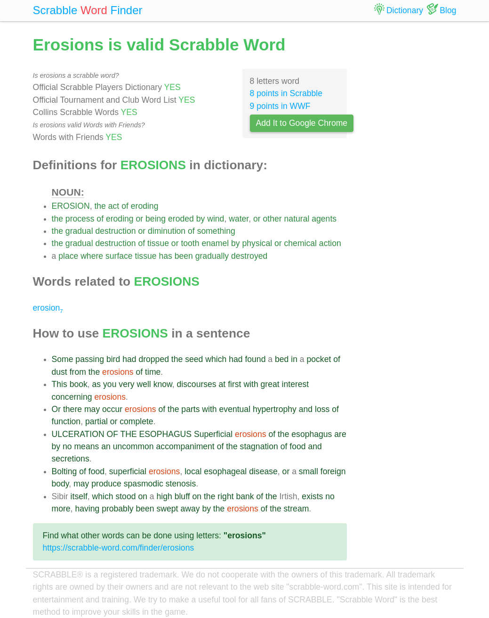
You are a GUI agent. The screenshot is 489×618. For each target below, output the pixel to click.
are (340, 434)
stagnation (259, 446)
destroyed (249, 256)
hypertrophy (275, 409)
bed (282, 359)
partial (96, 421)
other (272, 218)
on (142, 496)
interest (295, 384)
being (155, 218)
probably (118, 508)
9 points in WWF (280, 106)
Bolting (64, 471)
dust (59, 372)
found (255, 359)
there (72, 409)
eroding (145, 206)
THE (128, 434)
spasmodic (143, 483)
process (80, 218)
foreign (333, 471)
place (68, 256)
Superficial (213, 434)
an (106, 446)
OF (112, 434)
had (129, 359)
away (190, 508)
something (216, 231)
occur (112, 409)
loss (322, 409)
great (270, 384)
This (59, 384)
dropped (153, 359)
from (78, 372)
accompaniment (185, 446)
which (215, 359)
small (308, 471)
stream (296, 508)
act (113, 206)
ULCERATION (78, 434)
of (124, 206)
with (250, 384)
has (165, 256)
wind (215, 218)
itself (79, 496)
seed (194, 359)
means (86, 446)
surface (119, 256)
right (225, 496)
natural (297, 218)
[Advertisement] (409, 174)
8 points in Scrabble (286, 93)
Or (56, 409)
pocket (319, 359)
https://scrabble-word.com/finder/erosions (118, 547)
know (162, 384)
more (61, 508)
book (79, 384)
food (297, 446)
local (192, 471)
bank (245, 496)
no (67, 446)
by (200, 218)
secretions (70, 458)
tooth (190, 243)
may (92, 409)
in (294, 359)
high (164, 496)
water (239, 218)
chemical (300, 243)
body (60, 483)
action (330, 243)
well (143, 384)
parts (190, 409)
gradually (212, 256)
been (184, 256)
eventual (235, 409)
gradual (79, 231)
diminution (166, 231)
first (234, 384)
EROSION (71, 206)
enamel (215, 243)
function (66, 421)
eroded (181, 218)
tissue (158, 243)
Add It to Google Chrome (302, 123)
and (306, 409)
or (140, 218)
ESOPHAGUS (165, 434)
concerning (72, 397)
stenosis (181, 483)
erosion (48, 308)
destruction (115, 231)
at (222, 384)
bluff (182, 496)
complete (136, 421)
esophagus (311, 434)
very (126, 384)
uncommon (133, 446)
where (91, 256)
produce (106, 483)
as (96, 384)
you (109, 384)
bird (113, 359)
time (152, 372)
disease (263, 471)
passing (89, 359)
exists (312, 496)
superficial (127, 471)
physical (257, 243)
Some (62, 359)
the (99, 206)
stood (125, 496)
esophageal (225, 471)
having (87, 508)
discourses (196, 384)
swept (167, 508)
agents (324, 218)
